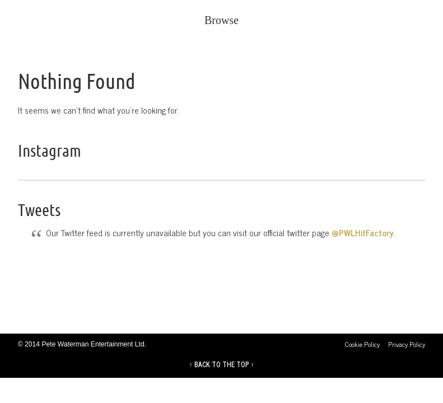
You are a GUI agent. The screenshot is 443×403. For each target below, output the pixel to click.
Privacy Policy (406, 344)
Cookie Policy (362, 344)
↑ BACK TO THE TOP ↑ (221, 364)
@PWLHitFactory (363, 233)
